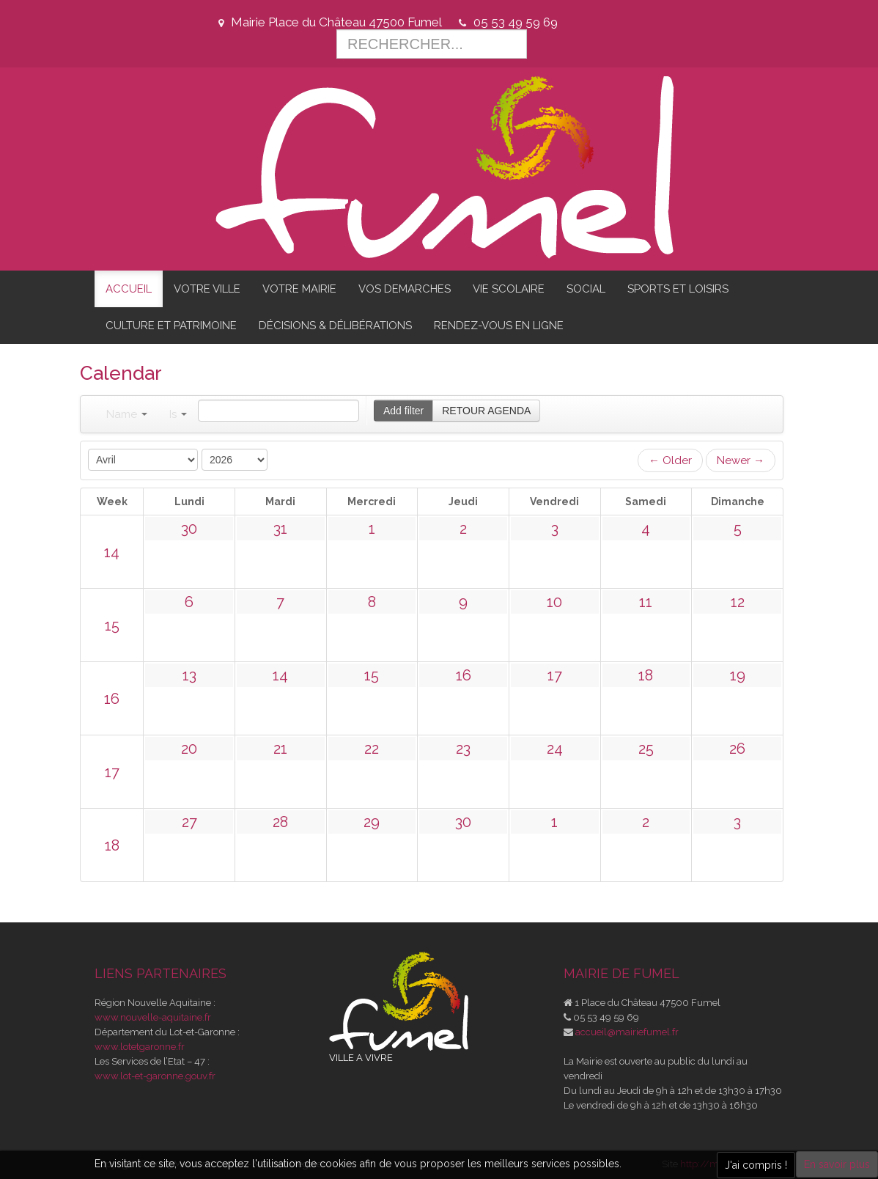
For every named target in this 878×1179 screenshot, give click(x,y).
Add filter (403, 410)
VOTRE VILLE (207, 288)
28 (280, 822)
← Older (670, 460)
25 (646, 748)
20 (189, 748)
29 (372, 822)
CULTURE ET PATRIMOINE (171, 325)
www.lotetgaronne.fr (140, 1046)
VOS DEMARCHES (404, 288)
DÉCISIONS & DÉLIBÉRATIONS (335, 325)
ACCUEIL (129, 288)
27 (189, 822)
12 (738, 602)
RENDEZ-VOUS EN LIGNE (499, 325)
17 (554, 675)
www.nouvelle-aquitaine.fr (153, 1017)
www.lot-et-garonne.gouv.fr (155, 1075)
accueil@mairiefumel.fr (627, 1031)
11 (645, 602)
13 (189, 675)
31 (280, 528)
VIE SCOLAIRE (509, 288)
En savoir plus (837, 1164)
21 (280, 748)
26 (737, 748)
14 (111, 552)
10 (554, 602)
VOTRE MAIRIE (299, 288)
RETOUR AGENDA (486, 410)
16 (111, 699)
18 (645, 675)
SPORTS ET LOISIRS (677, 288)
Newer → (740, 460)
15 (112, 625)
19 (737, 675)
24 (555, 748)
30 (189, 528)
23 (463, 748)
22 (371, 748)
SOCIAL (586, 288)
